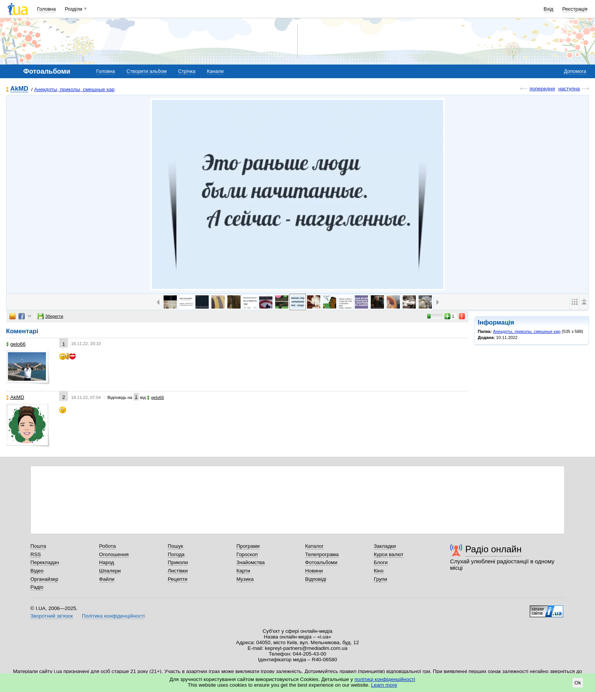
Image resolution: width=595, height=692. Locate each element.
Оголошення (114, 554)
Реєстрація (574, 9)
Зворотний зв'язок (51, 616)
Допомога (575, 71)
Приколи (178, 562)
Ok (578, 683)
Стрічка (186, 71)
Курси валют (388, 554)
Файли (107, 579)
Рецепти (177, 579)
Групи (380, 579)
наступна (569, 88)
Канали (215, 71)
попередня (542, 88)
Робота (107, 546)
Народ (106, 562)
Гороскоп (247, 554)
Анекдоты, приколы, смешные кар (74, 89)
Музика (244, 579)
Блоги (381, 562)
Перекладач (44, 562)
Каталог (314, 546)
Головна (46, 9)
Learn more (384, 685)
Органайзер (44, 579)
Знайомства (250, 562)
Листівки (178, 571)
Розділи (73, 9)
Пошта (38, 546)
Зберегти (50, 316)
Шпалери (110, 571)
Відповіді (315, 579)
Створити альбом (146, 71)
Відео (37, 571)
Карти (243, 571)
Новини (314, 571)
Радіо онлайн (493, 549)
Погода (176, 554)
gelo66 (15, 344)
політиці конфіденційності (384, 679)
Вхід (549, 9)
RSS (35, 554)
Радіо (36, 587)
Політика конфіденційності (113, 616)
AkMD (19, 89)
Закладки (385, 546)
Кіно (379, 571)
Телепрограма (322, 554)
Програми (248, 546)
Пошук (175, 546)
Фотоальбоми (321, 562)
